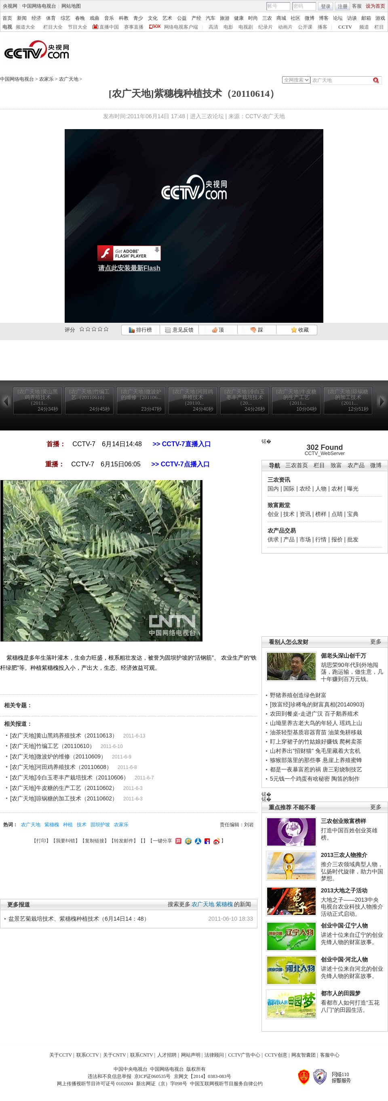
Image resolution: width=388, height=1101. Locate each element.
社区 (295, 18)
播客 (322, 27)
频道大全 (25, 27)
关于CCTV (60, 1055)
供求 (273, 539)
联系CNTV (141, 1055)
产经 (196, 18)
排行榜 (140, 330)
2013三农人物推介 (344, 855)
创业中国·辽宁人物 (344, 925)
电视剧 (245, 27)
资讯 (305, 514)
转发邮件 (123, 841)
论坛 (338, 18)
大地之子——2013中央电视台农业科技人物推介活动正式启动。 (352, 906)
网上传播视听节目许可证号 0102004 (95, 1083)
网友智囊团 (303, 1055)
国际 (289, 488)
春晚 (80, 18)
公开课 (305, 27)
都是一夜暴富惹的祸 (295, 769)
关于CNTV (114, 1055)
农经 (305, 488)
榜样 (321, 514)
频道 (364, 27)
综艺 (65, 18)
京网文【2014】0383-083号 (202, 1076)
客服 (357, 6)
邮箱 (366, 18)
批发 (352, 539)
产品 (289, 539)
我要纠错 (65, 841)
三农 (267, 18)
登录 (326, 6)
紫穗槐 (51, 824)
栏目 (379, 27)
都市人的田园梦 (341, 993)
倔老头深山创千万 (343, 655)
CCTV (345, 27)
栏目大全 (53, 27)
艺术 (167, 18)
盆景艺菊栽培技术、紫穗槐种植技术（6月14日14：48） (79, 918)
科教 (124, 18)
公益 (182, 18)
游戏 (380, 18)
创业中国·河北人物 (344, 959)
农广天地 (68, 79)
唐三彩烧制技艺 (342, 769)
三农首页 (296, 465)
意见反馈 (179, 330)
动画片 (285, 27)
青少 (138, 18)
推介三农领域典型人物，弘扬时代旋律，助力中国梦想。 (352, 871)
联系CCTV (87, 1055)
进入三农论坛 (207, 116)
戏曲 (94, 18)
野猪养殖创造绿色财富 (298, 695)
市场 (305, 539)
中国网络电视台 (39, 6)
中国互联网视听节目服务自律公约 (226, 1083)
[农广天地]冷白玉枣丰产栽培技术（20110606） (69, 777)
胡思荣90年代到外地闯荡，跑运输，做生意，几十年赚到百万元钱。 (352, 672)
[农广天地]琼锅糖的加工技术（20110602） (64, 798)
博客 (324, 18)
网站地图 (71, 6)
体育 (51, 18)
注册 (343, 6)
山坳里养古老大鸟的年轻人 (304, 723)
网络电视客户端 (181, 27)
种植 (68, 824)
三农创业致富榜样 (343, 821)
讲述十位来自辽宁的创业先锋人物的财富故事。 (352, 938)
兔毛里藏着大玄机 (338, 751)
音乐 (109, 18)
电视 (7, 27)
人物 (321, 488)
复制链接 (94, 841)
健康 (239, 18)
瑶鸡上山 (351, 723)
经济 (36, 18)
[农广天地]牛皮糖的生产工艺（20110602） (64, 788)
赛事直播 (133, 27)
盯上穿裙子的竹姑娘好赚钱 (304, 741)
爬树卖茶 (351, 741)
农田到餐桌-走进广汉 (296, 713)
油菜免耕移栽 (345, 732)
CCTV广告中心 (244, 1055)
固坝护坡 (100, 824)
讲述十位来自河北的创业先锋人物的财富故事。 (352, 972)
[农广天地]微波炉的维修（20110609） (58, 756)
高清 (213, 27)
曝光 (352, 488)
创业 (273, 514)
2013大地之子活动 (344, 890)
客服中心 (330, 1055)
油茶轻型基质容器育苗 (298, 732)
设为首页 (375, 6)
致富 (336, 465)
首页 (7, 18)
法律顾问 (214, 1055)
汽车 (210, 18)
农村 (337, 488)
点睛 (337, 514)
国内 (273, 488)
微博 (309, 18)
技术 (289, 514)
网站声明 (190, 1055)
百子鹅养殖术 (341, 713)
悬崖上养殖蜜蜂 (342, 760)
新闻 (22, 18)
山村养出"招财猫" (292, 751)
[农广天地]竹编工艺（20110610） (52, 746)
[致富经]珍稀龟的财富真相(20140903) (317, 704)
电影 (228, 27)
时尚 (253, 18)
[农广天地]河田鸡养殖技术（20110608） (61, 767)
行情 (321, 539)
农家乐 (46, 79)
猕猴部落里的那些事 (295, 760)
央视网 (10, 6)
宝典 (352, 514)
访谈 (352, 18)
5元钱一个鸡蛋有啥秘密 (300, 778)
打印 (41, 841)
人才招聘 (167, 1055)
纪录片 (265, 27)
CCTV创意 (276, 1055)
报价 (337, 539)
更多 (376, 642)
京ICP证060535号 (152, 1076)
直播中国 (109, 27)
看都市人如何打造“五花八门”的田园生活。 (350, 1006)
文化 (153, 18)
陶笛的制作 (345, 778)
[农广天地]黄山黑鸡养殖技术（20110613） (64, 735)
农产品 (356, 465)
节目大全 (77, 27)
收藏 (300, 330)
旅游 (225, 18)
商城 (281, 18)
